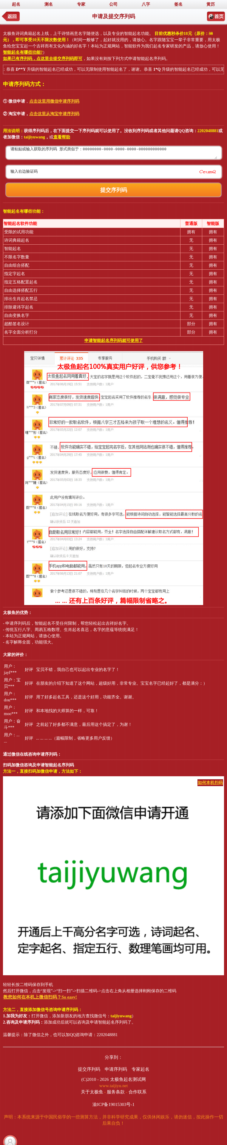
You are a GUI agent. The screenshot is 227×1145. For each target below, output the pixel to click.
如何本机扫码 (210, 782)
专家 (81, 4)
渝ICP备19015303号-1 (113, 1104)
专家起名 (140, 1069)
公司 (113, 4)
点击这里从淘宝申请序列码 (54, 114)
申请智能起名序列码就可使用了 (113, 340)
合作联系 (137, 1092)
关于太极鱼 (92, 1092)
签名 (178, 4)
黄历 (210, 4)
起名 (16, 4)
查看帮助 (61, 137)
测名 (48, 4)
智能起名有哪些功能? (23, 52)
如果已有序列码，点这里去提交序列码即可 (42, 58)
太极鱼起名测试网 (128, 1079)
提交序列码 (89, 1069)
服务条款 (116, 1092)
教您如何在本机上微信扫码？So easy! (40, 997)
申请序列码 (116, 1069)
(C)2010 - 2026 (95, 1079)
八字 (146, 4)
